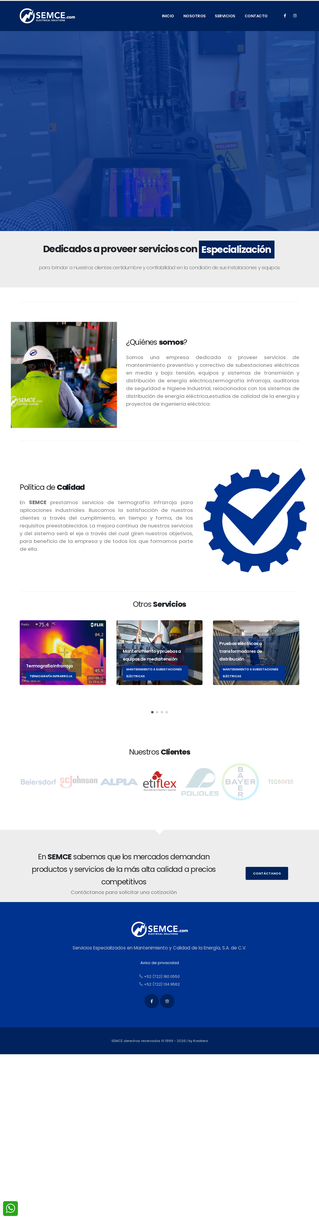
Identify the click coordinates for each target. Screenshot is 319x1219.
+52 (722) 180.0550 (159, 976)
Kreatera (200, 1040)
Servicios (225, 16)
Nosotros (194, 16)
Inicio (168, 16)
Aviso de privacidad (159, 962)
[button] (152, 712)
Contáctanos (267, 873)
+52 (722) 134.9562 (159, 984)
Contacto (256, 16)
